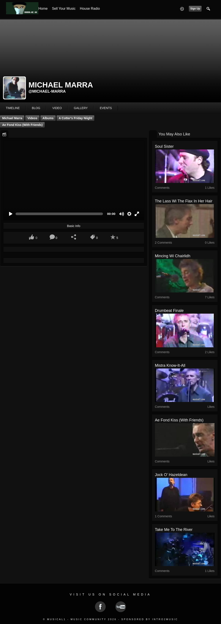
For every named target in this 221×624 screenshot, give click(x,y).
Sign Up (195, 8)
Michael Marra (12, 118)
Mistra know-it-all (170, 365)
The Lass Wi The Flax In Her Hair (184, 201)
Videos (32, 118)
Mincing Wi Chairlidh (172, 256)
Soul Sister (164, 146)
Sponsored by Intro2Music (149, 619)
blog (36, 108)
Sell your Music (64, 8)
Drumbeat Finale (169, 310)
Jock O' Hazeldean (171, 475)
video (57, 108)
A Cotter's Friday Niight (75, 118)
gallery (81, 108)
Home (43, 8)
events (106, 108)
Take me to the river (174, 529)
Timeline (13, 108)
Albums (48, 118)
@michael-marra (47, 91)
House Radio (90, 8)
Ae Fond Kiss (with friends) (22, 125)
